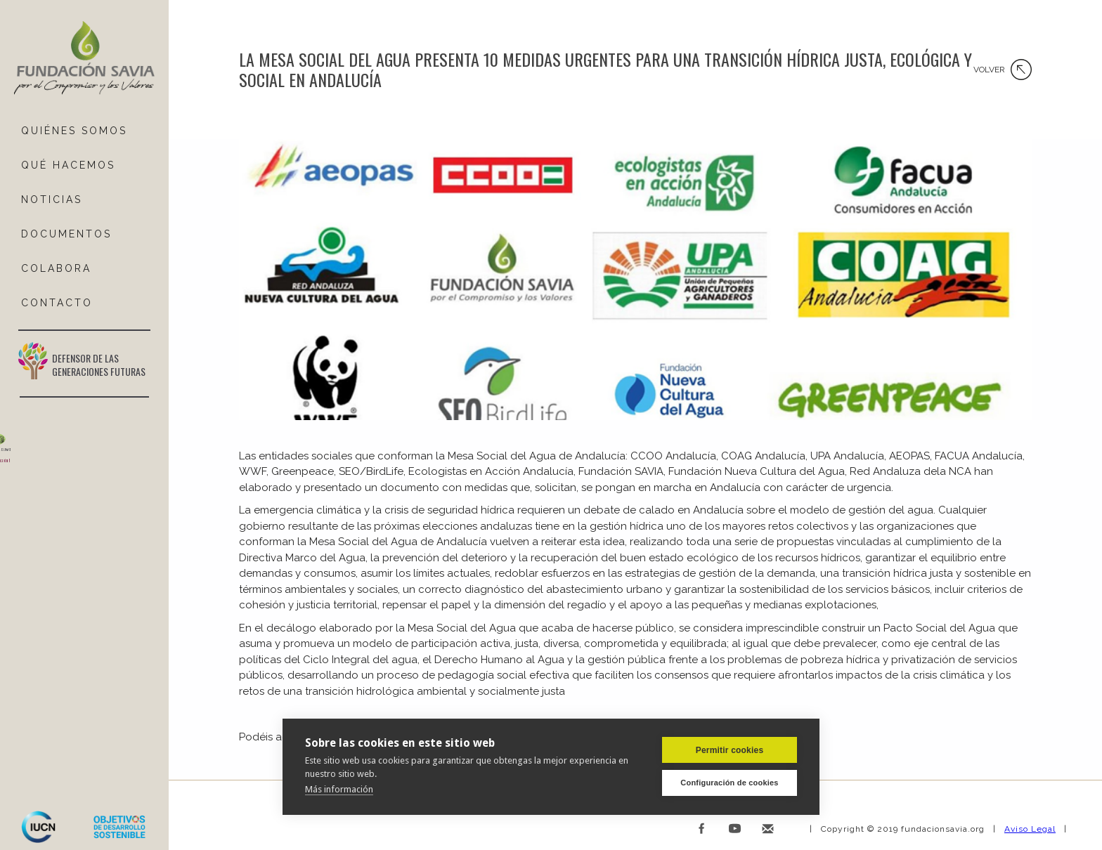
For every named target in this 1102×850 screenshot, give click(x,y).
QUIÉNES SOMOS (74, 130)
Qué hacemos (68, 165)
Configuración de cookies (729, 782)
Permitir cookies (730, 750)
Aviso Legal (1030, 829)
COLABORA (56, 268)
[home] (84, 58)
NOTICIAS (51, 199)
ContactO (57, 302)
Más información (339, 789)
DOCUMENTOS (66, 234)
